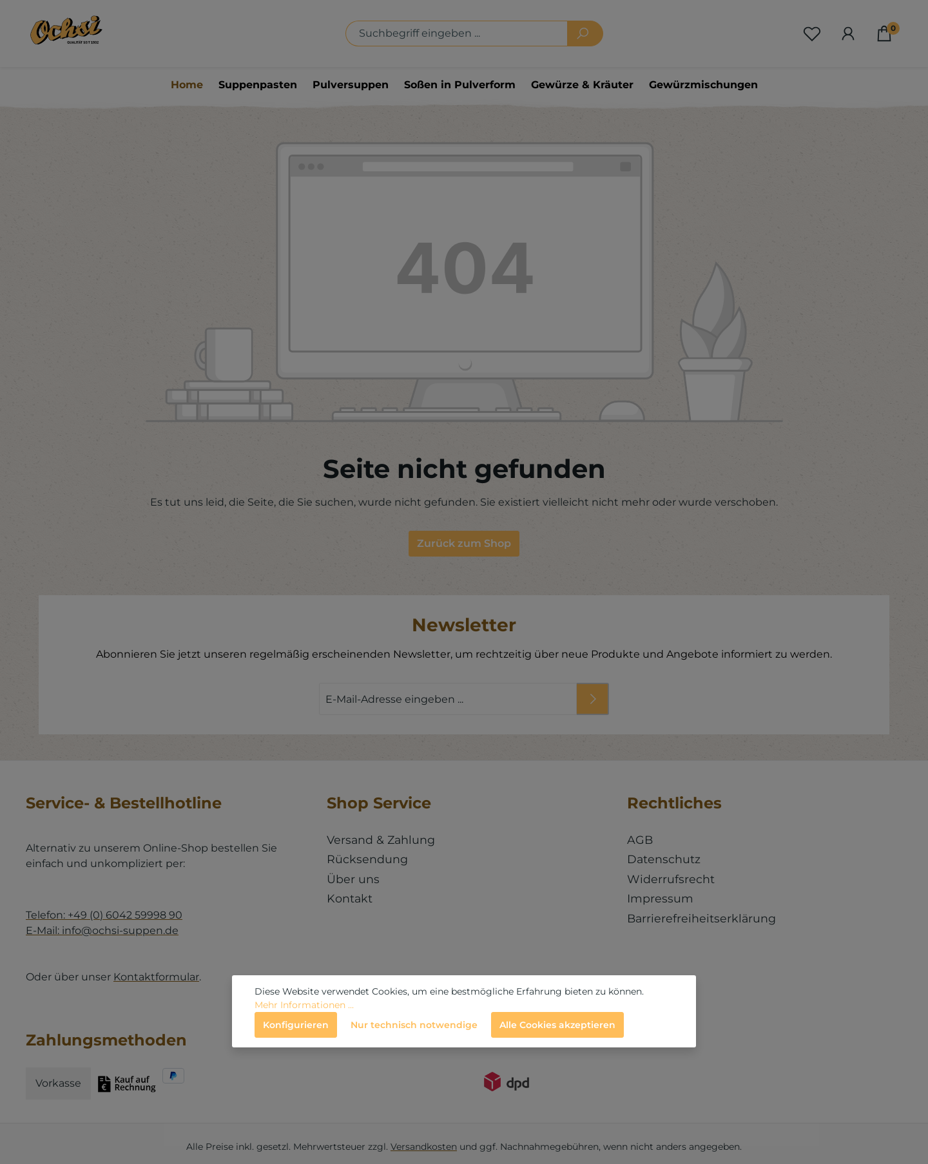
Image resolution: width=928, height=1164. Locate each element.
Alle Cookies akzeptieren (557, 1025)
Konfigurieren (296, 1025)
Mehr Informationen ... (304, 1005)
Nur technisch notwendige (414, 1025)
